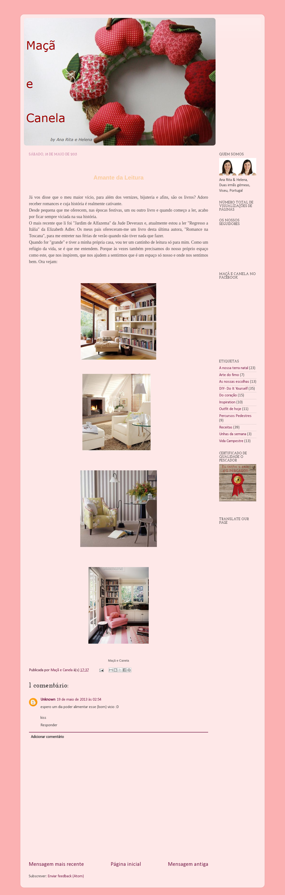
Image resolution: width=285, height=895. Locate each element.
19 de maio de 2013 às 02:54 (79, 700)
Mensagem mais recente (56, 864)
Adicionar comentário (47, 737)
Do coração (228, 395)
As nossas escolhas (234, 382)
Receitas (225, 427)
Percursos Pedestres (235, 416)
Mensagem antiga (188, 864)
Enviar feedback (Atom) (66, 876)
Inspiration (227, 402)
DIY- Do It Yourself (233, 389)
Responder (48, 725)
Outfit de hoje (230, 409)
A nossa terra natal (233, 368)
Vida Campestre (231, 441)
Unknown (47, 700)
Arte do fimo (229, 375)
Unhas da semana (232, 434)
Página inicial (126, 864)
